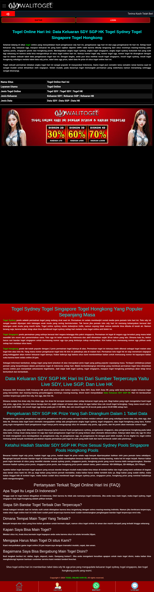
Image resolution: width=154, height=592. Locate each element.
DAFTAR (38, 20)
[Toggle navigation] (4, 5)
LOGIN (113, 20)
